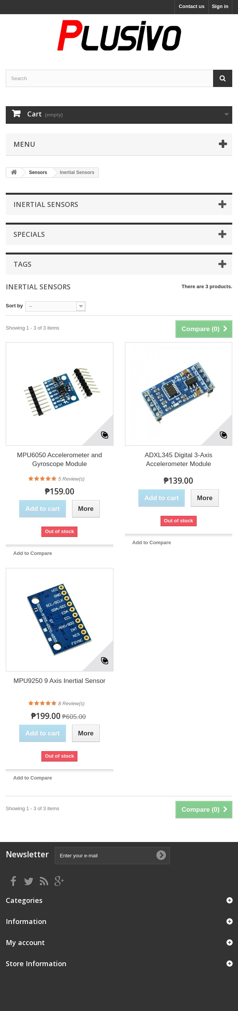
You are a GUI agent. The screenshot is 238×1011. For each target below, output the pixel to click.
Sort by (14, 306)
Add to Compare (32, 553)
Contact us (191, 6)
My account (25, 942)
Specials (29, 234)
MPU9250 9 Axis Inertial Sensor (59, 680)
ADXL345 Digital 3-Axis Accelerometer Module (178, 459)
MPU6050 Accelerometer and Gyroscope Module (59, 459)
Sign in (220, 6)
